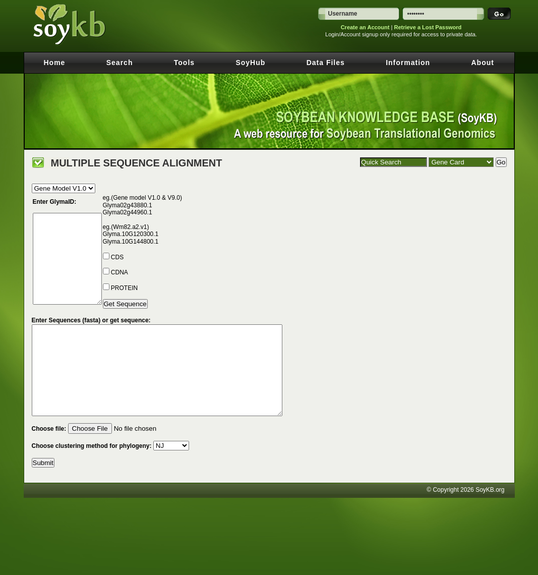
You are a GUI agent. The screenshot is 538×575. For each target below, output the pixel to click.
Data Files (326, 63)
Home (55, 63)
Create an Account (365, 27)
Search (119, 63)
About (482, 63)
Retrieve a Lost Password (427, 27)
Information (408, 63)
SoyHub (250, 63)
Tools (184, 63)
